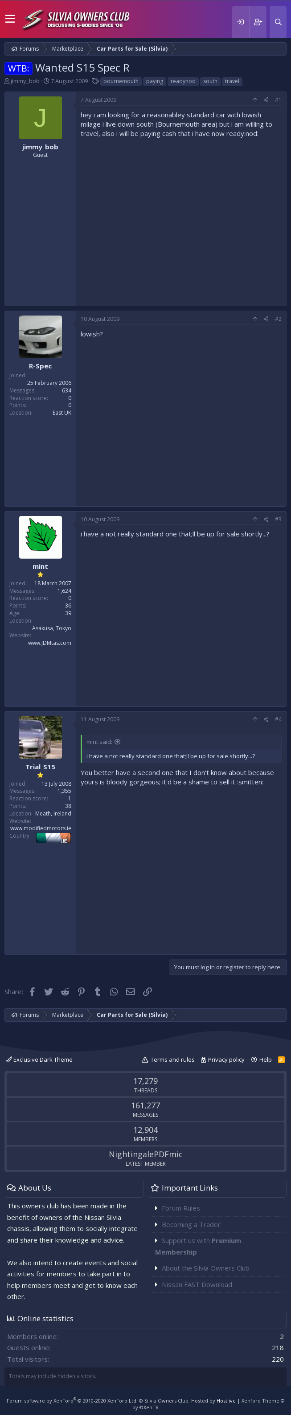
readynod (183, 81)
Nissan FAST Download (197, 1284)
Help (265, 1059)
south (210, 81)
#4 (278, 719)
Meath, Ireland (53, 813)
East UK (62, 412)
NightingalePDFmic (146, 1154)
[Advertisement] (181, 219)
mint (40, 566)
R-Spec (40, 365)
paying (154, 81)
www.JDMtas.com (49, 643)
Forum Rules (181, 1207)
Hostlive (226, 1400)
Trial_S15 (40, 766)
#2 (278, 319)
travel (232, 81)
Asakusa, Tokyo (51, 628)
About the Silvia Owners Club (206, 1267)
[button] (10, 19)
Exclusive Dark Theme (39, 1059)
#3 (278, 519)
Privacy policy (226, 1059)
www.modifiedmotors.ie (40, 828)
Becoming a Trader (191, 1224)
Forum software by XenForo (72, 1400)
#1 (278, 100)
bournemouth (121, 81)
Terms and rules (173, 1059)
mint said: (99, 742)
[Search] (278, 22)
